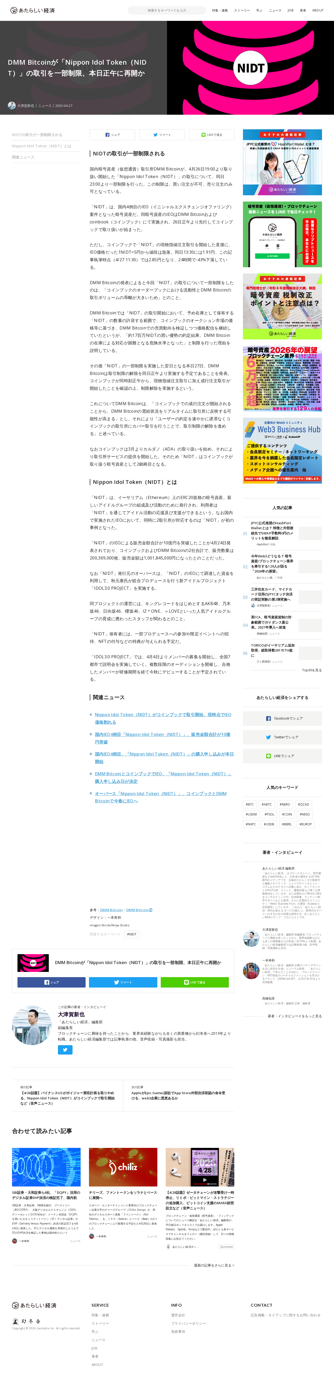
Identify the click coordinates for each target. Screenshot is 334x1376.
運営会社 (178, 1315)
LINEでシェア (284, 755)
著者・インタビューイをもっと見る (295, 1016)
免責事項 (178, 1331)
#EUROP (306, 824)
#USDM (251, 814)
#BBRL (287, 824)
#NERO (285, 804)
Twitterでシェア (286, 737)
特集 (273, 544)
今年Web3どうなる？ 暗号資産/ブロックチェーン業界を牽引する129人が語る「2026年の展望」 (272, 564)
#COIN (287, 814)
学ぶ (259, 10)
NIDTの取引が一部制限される (37, 134)
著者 (303, 10)
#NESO (305, 814)
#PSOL (269, 814)
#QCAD (303, 804)
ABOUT (318, 10)
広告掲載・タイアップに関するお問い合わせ (286, 1315)
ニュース (275, 10)
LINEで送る (215, 135)
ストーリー (242, 10)
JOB (291, 10)
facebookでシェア (288, 718)
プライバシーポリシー (188, 1323)
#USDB (269, 824)
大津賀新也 (71, 1014)
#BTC (250, 804)
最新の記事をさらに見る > (214, 1265)
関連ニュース (23, 157)
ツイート (165, 135)
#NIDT (131, 934)
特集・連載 (220, 10)
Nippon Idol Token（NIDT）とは (41, 145)
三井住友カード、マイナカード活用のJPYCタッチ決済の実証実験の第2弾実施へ (272, 594)
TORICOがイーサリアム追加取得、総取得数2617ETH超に (273, 650)
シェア (115, 135)
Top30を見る (312, 670)
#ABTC (267, 804)
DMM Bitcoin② (139, 910)
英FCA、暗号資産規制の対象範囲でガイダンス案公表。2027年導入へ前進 (271, 622)
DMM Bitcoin (111, 910)
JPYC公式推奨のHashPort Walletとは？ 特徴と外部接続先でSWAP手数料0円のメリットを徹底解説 (272, 531)
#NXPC (251, 824)
